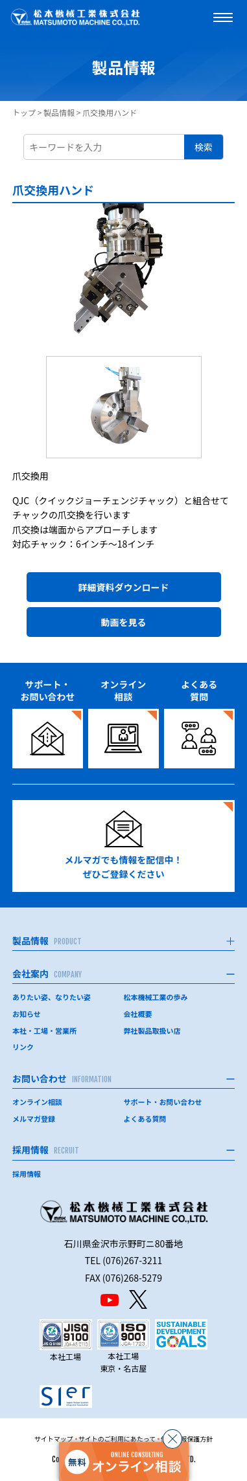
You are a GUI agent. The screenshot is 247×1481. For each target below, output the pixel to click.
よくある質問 (145, 1118)
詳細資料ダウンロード (123, 587)
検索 (203, 146)
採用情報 (26, 1173)
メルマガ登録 (33, 1118)
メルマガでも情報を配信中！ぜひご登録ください (124, 845)
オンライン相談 (37, 1102)
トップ (24, 112)
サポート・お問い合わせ (163, 1102)
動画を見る (124, 622)
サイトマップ (53, 1438)
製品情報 (59, 112)
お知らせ (26, 1013)
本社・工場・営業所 (44, 1030)
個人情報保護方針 (187, 1438)
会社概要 (138, 1013)
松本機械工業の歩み (156, 997)
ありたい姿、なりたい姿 (51, 997)
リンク (23, 1046)
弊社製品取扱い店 (152, 1030)
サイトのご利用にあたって (117, 1438)
